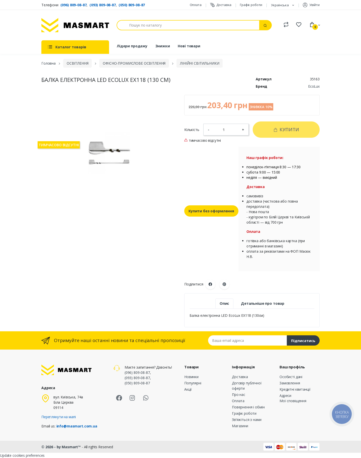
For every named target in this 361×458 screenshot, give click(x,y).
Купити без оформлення (211, 211)
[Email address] (247, 340)
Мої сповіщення (293, 400)
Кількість (191, 129)
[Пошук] (188, 25)
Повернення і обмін (248, 407)
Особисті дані (291, 376)
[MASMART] (75, 25)
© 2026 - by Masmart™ (61, 446)
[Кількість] (225, 129)
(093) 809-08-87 (102, 5)
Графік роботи (251, 5)
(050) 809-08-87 (132, 5)
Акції (188, 389)
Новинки (191, 376)
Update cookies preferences (22, 455)
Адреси (285, 395)
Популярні (192, 383)
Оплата (196, 5)
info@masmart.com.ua (76, 426)
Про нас (238, 394)
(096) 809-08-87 (73, 5)
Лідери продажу (132, 46)
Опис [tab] (224, 303)
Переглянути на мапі (58, 416)
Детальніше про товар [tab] (262, 303)
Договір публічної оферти (247, 386)
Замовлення (290, 383)
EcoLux (314, 86)
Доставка (221, 5)
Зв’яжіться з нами (246, 419)
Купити (286, 129)
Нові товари (189, 46)
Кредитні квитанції (295, 389)
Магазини (240, 425)
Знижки (162, 46)
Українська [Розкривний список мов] (280, 5)
